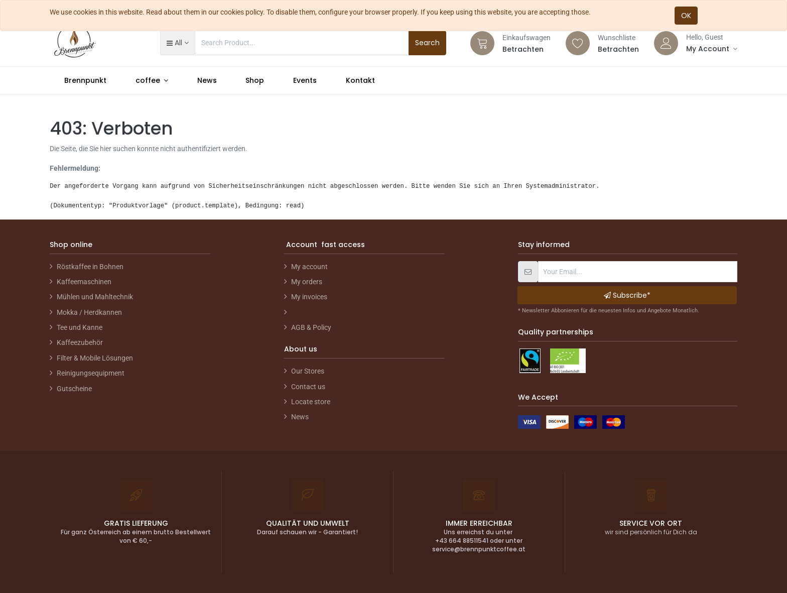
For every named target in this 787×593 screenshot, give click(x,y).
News (300, 417)
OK (686, 16)
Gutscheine (74, 389)
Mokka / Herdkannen (89, 312)
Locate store (310, 402)
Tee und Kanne (79, 327)
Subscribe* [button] (627, 295)
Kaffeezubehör (80, 342)
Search (427, 43)
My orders (306, 282)
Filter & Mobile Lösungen (95, 358)
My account (309, 267)
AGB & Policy (311, 327)
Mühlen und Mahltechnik (95, 297)
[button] (177, 43)
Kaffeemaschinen (84, 282)
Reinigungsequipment (90, 373)
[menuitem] (85, 80)
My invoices (309, 297)
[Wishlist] (578, 43)
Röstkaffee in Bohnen (90, 267)
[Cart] (482, 43)
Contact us (308, 387)
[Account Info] (711, 48)
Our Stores (307, 371)
